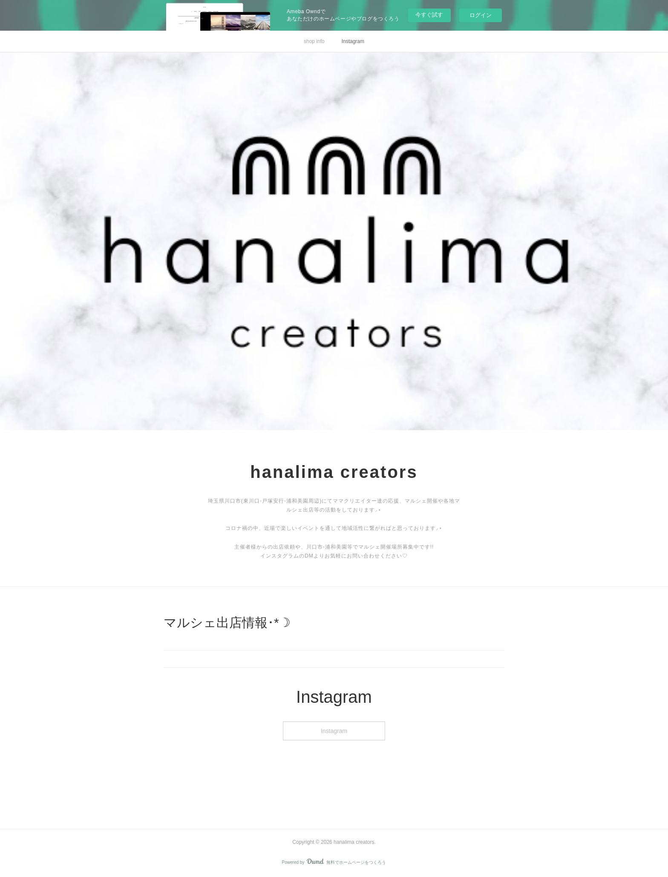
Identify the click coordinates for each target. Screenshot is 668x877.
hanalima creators (334, 472)
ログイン (480, 15)
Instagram (353, 41)
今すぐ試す (429, 15)
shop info (314, 41)
